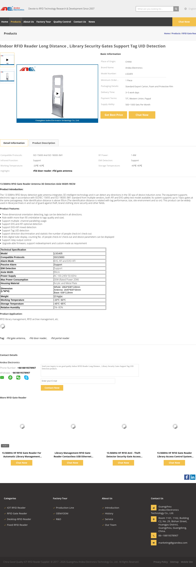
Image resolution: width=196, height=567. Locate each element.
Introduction (110, 507)
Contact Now (52, 387)
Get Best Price (114, 115)
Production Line (63, 507)
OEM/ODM (60, 513)
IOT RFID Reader (15, 507)
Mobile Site (187, 561)
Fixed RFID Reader (16, 524)
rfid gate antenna (16, 338)
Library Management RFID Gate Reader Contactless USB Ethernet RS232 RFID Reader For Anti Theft (72, 456)
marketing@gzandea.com (168, 542)
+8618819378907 (26, 367)
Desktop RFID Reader (17, 519)
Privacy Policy (161, 561)
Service (107, 519)
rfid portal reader (60, 338)
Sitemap (174, 561)
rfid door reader (38, 338)
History (107, 513)
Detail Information (14, 142)
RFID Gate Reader (15, 513)
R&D (57, 519)
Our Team (109, 524)
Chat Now (184, 21)
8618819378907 (21, 372)
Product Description (43, 142)
